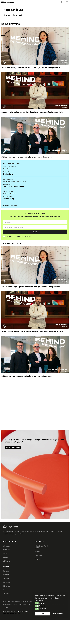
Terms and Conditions (16, 611)
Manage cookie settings (11, 613)
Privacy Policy (6, 611)
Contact (6, 557)
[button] (37, 603)
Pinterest (6, 586)
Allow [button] (42, 613)
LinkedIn (6, 575)
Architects (38, 559)
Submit (5, 553)
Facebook (6, 582)
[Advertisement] (35, 403)
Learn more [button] (39, 600)
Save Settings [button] (58, 613)
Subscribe (6, 550)
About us (6, 546)
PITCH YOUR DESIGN (13, 447)
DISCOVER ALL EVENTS (10, 205)
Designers (38, 555)
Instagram (6, 571)
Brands (37, 552)
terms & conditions (25, 236)
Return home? (13, 15)
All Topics (6, 561)
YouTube (6, 594)
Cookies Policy (24, 611)
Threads (6, 578)
